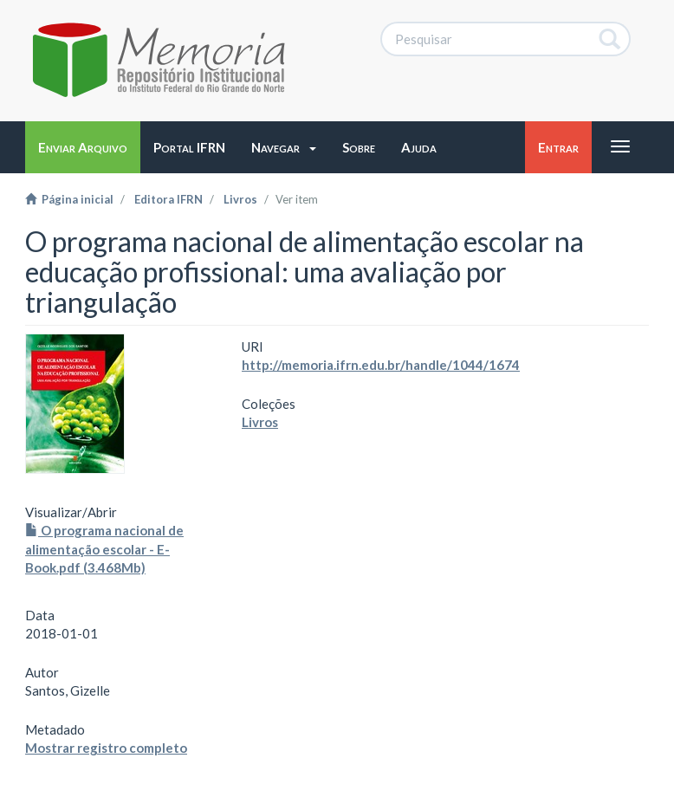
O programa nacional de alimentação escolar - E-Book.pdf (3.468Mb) (104, 548)
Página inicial (69, 199)
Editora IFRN (168, 199)
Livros (240, 199)
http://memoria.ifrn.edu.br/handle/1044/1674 (381, 365)
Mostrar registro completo (106, 747)
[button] (283, 147)
